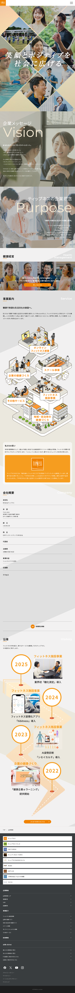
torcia (8, 882)
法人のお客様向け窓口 (9, 953)
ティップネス (10, 838)
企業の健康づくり (19, 376)
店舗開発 (5, 905)
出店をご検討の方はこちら (10, 960)
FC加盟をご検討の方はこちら (11, 956)
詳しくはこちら (37, 285)
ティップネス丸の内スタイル (14, 860)
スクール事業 (52, 370)
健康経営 (5, 899)
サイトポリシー (7, 975)
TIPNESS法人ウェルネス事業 (14, 876)
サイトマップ (6, 982)
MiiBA (8, 865)
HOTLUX (9, 871)
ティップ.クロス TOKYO (13, 854)
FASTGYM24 (10, 849)
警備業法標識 (37, 626)
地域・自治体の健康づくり (42, 418)
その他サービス (18, 400)
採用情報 (6, 938)
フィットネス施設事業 (50, 396)
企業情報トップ (7, 896)
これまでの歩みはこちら (37, 822)
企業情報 (10, 830)
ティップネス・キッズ (12, 844)
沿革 (4, 902)
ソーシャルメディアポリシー (10, 979)
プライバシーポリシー (8, 972)
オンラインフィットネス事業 (40, 349)
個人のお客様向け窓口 (9, 950)
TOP (4, 830)
